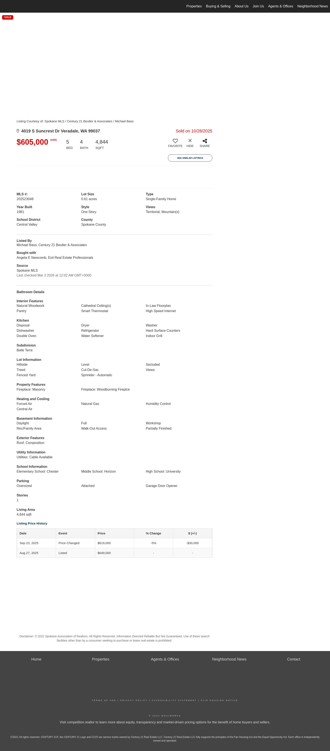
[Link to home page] (5, 6)
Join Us (258, 6)
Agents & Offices (280, 6)
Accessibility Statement (174, 700)
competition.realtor (81, 722)
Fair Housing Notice (219, 700)
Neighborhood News (312, 6)
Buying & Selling (218, 6)
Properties (194, 6)
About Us (242, 6)
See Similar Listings (190, 158)
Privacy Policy (134, 700)
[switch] (175, 144)
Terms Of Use (104, 700)
